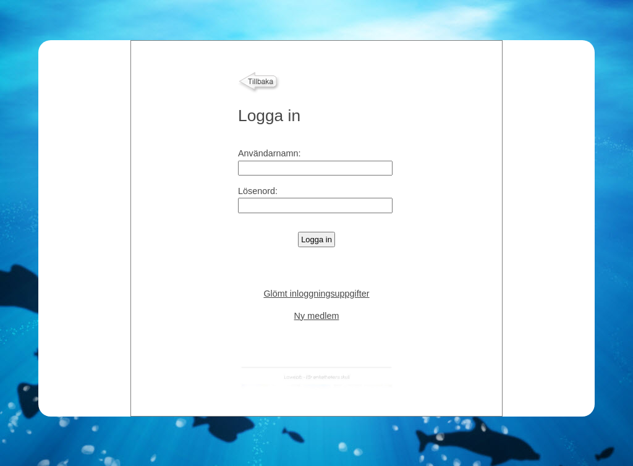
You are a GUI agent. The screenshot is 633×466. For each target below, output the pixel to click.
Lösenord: (258, 191)
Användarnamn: (269, 153)
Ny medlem (316, 316)
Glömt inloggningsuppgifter (316, 294)
